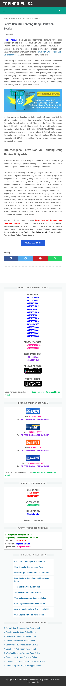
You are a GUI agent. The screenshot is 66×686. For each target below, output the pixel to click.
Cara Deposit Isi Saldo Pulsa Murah (29, 615)
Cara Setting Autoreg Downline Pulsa (30, 598)
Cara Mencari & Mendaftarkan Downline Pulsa (25, 661)
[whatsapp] (55, 258)
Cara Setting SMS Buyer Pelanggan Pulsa (23, 665)
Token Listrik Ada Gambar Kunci (28, 592)
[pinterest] (40, 258)
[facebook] (11, 258)
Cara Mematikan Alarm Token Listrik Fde (32, 609)
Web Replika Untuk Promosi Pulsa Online (23, 653)
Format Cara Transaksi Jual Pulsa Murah (23, 628)
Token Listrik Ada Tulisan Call (27, 587)
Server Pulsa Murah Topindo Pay (31, 680)
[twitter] (25, 258)
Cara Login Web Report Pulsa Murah (29, 603)
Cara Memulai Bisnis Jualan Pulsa (28, 567)
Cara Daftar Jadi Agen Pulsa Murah (29, 561)
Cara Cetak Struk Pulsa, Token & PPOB (22, 645)
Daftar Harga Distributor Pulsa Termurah (31, 572)
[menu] (5, 10)
